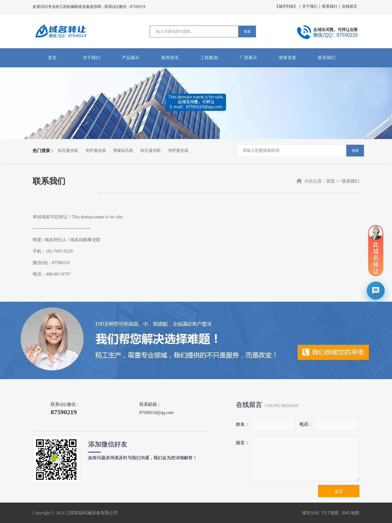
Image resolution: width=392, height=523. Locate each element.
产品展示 (130, 57)
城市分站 (310, 512)
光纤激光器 (95, 150)
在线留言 (349, 6)
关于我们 (309, 6)
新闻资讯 (170, 57)
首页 (52, 57)
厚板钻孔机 (123, 150)
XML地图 (350, 512)
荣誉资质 (287, 57)
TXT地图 (330, 512)
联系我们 (329, 6)
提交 (338, 491)
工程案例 (209, 57)
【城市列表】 (286, 6)
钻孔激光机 (68, 150)
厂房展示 (248, 57)
